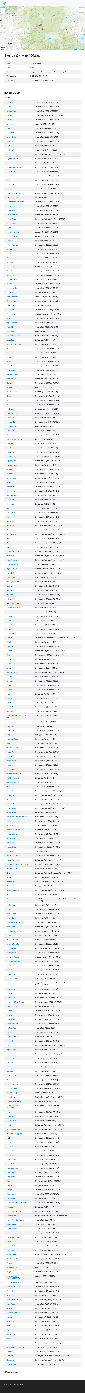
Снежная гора (12, 1088)
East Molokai (11, 418)
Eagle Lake (10, 409)
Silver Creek (11, 1058)
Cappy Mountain (12, 245)
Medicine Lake (12, 808)
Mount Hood (11, 843)
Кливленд (10, 310)
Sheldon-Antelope (13, 1037)
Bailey (9, 146)
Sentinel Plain (11, 1028)
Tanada (9, 1185)
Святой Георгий (12, 1121)
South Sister (11, 1097)
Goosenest (10, 504)
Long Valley (11, 735)
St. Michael (10, 1125)
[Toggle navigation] (79, 3)
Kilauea (9, 651)
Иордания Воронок (14, 603)
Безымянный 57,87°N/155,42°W (13, 1277)
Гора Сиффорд (12, 1050)
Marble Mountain (13, 778)
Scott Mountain (12, 1006)
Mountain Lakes (12, 869)
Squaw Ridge (11, 1116)
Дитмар (10, 383)
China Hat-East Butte (14, 280)
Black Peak (10, 185)
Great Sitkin (11, 513)
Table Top (10, 1172)
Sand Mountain (12, 989)
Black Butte (11, 172)
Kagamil (9, 616)
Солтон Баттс (12, 979)
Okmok (9, 899)
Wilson (9, 1339)
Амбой (9, 115)
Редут (9, 966)
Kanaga (9, 629)
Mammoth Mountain (14, 774)
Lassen (9, 698)
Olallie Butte (11, 905)
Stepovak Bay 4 (12, 1155)
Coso (8, 318)
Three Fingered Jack (14, 1211)
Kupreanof (10, 690)
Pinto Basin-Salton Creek (15, 922)
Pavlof (9, 909)
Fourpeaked (11, 452)
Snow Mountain (12, 1084)
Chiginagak (11, 275)
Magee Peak (11, 752)
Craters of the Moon (14, 336)
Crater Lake (11, 331)
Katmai (9, 638)
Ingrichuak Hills (12, 569)
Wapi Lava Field (12, 1300)
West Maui (10, 1308)
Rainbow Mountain (13, 944)
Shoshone (10, 1045)
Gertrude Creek (12, 478)
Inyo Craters (11, 577)
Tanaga (9, 1190)
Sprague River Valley (14, 1101)
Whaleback (10, 1321)
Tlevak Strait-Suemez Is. (15, 1220)
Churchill (10, 284)
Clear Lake (10, 305)
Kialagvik (10, 646)
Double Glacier (12, 392)
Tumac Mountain (13, 1237)
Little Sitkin (10, 730)
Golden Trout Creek (13, 495)
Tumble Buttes (12, 1246)
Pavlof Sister (11, 914)
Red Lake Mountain (13, 957)
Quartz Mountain (13, 940)
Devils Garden (11, 370)
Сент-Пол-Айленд (13, 1129)
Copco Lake (11, 314)
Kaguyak (10, 621)
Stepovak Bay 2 (12, 1147)
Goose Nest (11, 500)
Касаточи (10, 634)
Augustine (10, 133)
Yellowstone (11, 1356)
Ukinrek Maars (12, 1267)
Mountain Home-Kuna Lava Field (18, 864)
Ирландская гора (13, 582)
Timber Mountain (13, 1216)
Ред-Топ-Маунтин (13, 961)
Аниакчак (10, 124)
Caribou (9, 249)
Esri (83, 49)
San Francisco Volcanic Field (17, 983)
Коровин (10, 681)
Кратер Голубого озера (15, 202)
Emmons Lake (12, 426)
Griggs (9, 517)
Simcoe (9, 1067)
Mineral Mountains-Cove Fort (17, 817)
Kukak (9, 685)
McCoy (9, 800)
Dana (8, 349)
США (33, 68)
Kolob (9, 664)
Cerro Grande (11, 267)
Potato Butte (11, 927)
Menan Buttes (12, 813)
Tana (8, 1181)
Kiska (9, 655)
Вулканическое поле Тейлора (18, 1203)
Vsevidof (10, 1291)
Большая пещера (13, 163)
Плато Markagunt (13, 782)
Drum (9, 400)
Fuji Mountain (11, 461)
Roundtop (10, 970)
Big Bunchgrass (12, 159)
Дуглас (9, 396)
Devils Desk (11, 366)
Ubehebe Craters (12, 1255)
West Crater (11, 1304)
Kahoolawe (10, 625)
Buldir (9, 228)
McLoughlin (11, 804)
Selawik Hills (11, 1019)
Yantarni (10, 1351)
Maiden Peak (11, 761)
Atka (8, 128)
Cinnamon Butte (12, 297)
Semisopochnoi (12, 1024)
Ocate (9, 895)
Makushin (10, 769)
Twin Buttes (11, 1250)
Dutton (9, 405)
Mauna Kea (11, 791)
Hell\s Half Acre (12, 534)
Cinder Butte (11, 292)
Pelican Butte (11, 918)
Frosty (9, 457)
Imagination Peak (13, 551)
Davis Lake (10, 353)
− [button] (3, 12)
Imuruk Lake (11, 556)
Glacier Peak (11, 487)
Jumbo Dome (11, 612)
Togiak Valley (11, 1224)
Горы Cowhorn (12, 323)
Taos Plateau (11, 1194)
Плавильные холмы (14, 1080)
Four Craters (11, 444)
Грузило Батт (11, 1071)
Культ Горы (11, 340)
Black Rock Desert (13, 189)
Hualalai (9, 543)
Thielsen (10, 1207)
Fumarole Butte (12, 465)
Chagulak (10, 271)
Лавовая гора (12, 711)
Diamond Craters (13, 374)
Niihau (9, 877)
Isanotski (10, 586)
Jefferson (10, 599)
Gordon (9, 508)
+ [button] (3, 9)
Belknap (9, 154)
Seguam (10, 1011)
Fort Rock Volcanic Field (15, 439)
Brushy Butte (11, 219)
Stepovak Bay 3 (12, 1151)
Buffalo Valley (11, 223)
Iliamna (9, 547)
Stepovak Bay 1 (12, 1142)
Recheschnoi (11, 953)
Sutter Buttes (11, 1164)
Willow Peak (11, 1334)
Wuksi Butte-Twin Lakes (15, 1347)
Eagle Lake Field (12, 413)
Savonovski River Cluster (15, 1002)
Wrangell (10, 1343)
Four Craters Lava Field (15, 448)
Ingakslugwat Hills (13, 564)
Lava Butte (10, 707)
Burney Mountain (13, 232)
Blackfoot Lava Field (14, 193)
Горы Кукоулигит (13, 672)
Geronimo (10, 474)
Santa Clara (11, 998)
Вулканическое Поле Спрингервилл (14, 1107)
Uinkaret (10, 1263)
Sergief (9, 1032)
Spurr (8, 1112)
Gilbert (9, 482)
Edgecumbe (11, 422)
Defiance (10, 357)
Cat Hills (10, 262)
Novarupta (10, 886)
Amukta (9, 120)
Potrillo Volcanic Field (14, 931)
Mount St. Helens (13, 856)
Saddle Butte (11, 974)
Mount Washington (13, 860)
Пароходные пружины (15, 1134)
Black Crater (11, 180)
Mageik (9, 756)
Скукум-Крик (11, 1076)
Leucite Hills (11, 726)
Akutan (9, 107)
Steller (9, 1138)
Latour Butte (11, 703)
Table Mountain (12, 1168)
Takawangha (11, 1177)
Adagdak (10, 103)
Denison (9, 362)
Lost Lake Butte (12, 739)
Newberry (10, 873)
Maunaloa (10, 795)
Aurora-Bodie (11, 137)
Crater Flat (10, 327)
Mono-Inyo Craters (13, 830)
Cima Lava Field (12, 288)
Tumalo (9, 1242)
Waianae (10, 1295)
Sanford (9, 993)
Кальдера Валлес (13, 1282)
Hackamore (11, 521)
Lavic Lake (10, 722)
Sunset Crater (11, 1160)
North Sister (11, 882)
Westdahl (10, 1317)
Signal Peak (11, 1054)
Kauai (9, 642)
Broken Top (11, 210)
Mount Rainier (12, 847)
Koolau (9, 677)
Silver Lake (10, 1063)
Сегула (9, 1015)
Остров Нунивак (13, 890)
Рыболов (10, 435)
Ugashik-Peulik (12, 1259)
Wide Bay (10, 1326)
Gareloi (9, 469)
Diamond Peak (12, 379)
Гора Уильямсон (13, 1330)
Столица (10, 241)
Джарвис (10, 595)
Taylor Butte (11, 1198)
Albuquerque (11, 111)
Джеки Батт (11, 590)
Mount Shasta (12, 851)
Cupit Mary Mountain (14, 344)
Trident (9, 1233)
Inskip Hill (10, 573)
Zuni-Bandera (11, 1364)
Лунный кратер (12, 748)
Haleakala (10, 526)
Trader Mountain (12, 1229)
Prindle (9, 935)
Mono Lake (10, 825)
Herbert (9, 539)
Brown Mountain (12, 215)
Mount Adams (12, 834)
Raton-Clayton (12, 948)
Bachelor (10, 141)
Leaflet (75, 49)
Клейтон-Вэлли (12, 301)
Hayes (9, 530)
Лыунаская (11, 1360)
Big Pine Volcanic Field (15, 167)
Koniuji (9, 668)
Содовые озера (12, 1093)
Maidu (9, 765)
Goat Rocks (11, 491)
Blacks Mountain (13, 197)
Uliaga (9, 1272)
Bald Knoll (10, 150)
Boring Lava (11, 206)
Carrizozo (10, 258)
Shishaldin (10, 1041)
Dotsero (9, 387)
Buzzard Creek (12, 236)
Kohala (9, 659)
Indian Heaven (12, 560)
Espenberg (10, 431)
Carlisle (9, 254)
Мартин (9, 787)
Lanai (9, 694)
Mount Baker (11, 838)
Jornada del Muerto (14, 608)
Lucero (9, 743)
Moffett (9, 821)
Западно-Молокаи (13, 1313)
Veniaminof (11, 1287)
